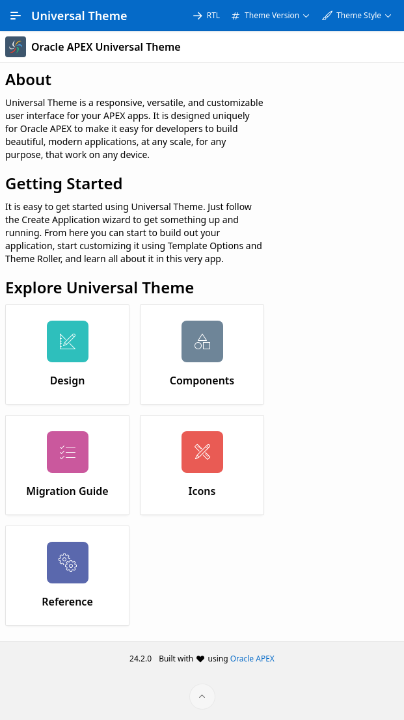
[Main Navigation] (15, 15)
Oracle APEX (252, 658)
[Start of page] (202, 697)
